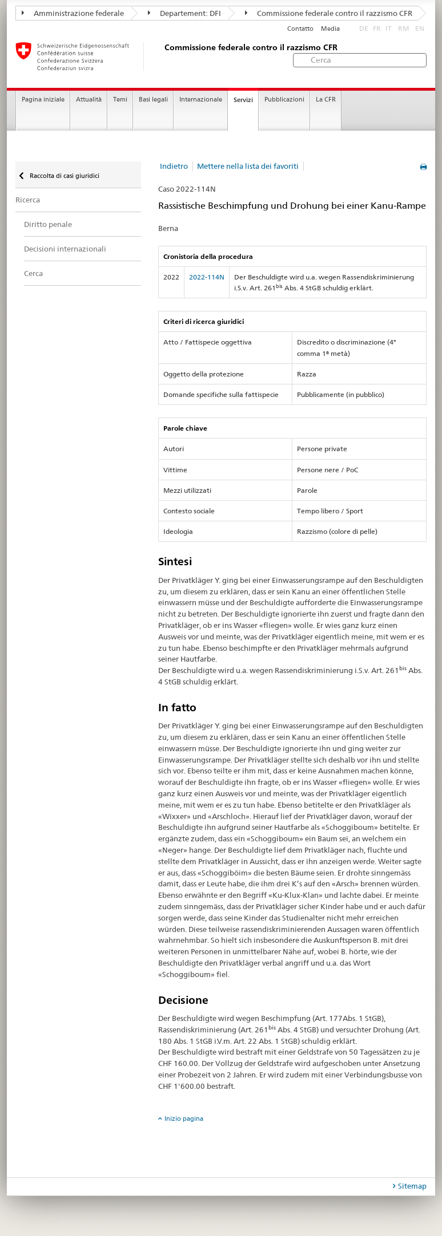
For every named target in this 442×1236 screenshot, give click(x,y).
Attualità (89, 99)
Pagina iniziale (43, 99)
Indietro (174, 166)
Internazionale (200, 99)
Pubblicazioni (284, 99)
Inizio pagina (183, 1118)
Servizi (243, 100)
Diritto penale (48, 224)
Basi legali (153, 99)
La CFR (326, 99)
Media (330, 29)
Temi (120, 99)
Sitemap (412, 1185)
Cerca (33, 273)
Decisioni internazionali (65, 248)
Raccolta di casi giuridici (63, 176)
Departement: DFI (184, 13)
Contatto (300, 29)
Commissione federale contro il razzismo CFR (328, 13)
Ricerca (27, 199)
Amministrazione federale (73, 13)
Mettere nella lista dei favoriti (248, 166)
